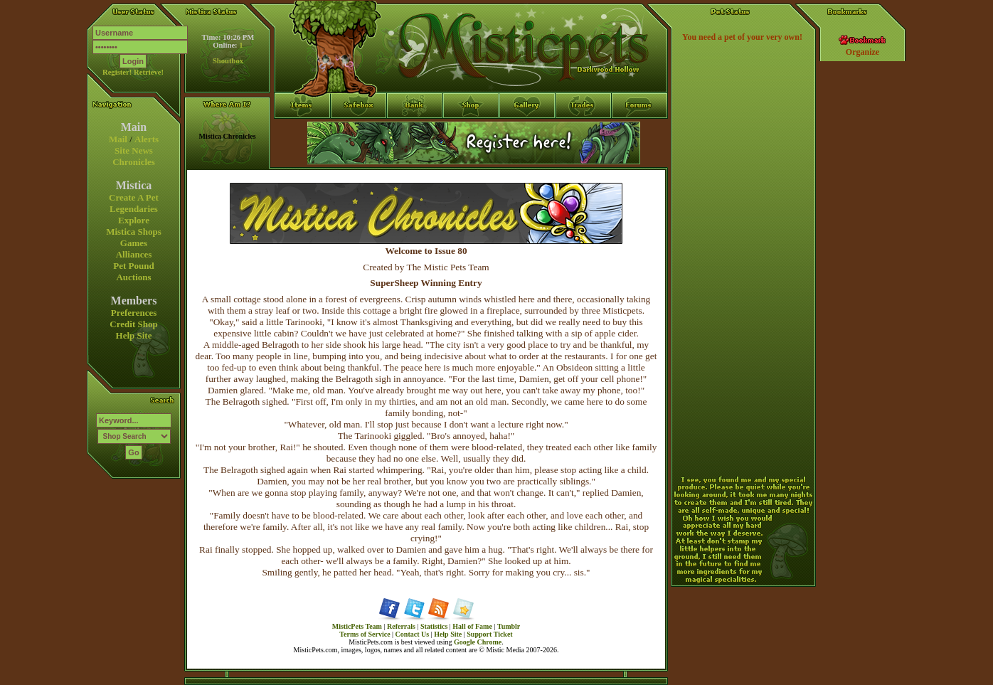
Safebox (359, 131)
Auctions (133, 277)
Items (302, 157)
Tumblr (508, 626)
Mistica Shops (133, 231)
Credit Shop (133, 324)
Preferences (133, 312)
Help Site (134, 335)
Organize (862, 52)
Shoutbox (228, 61)
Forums (640, 131)
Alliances (134, 254)
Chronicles (133, 161)
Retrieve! (149, 72)
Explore (133, 220)
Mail (118, 139)
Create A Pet (134, 197)
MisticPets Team (357, 626)
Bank (415, 131)
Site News (134, 150)
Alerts (146, 139)
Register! (117, 72)
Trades (584, 131)
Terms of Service (364, 634)
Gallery (527, 131)
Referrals (401, 626)
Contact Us (412, 634)
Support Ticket (489, 634)
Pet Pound (133, 265)
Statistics (433, 626)
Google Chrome (477, 642)
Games (133, 243)
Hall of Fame (472, 626)
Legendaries (134, 208)
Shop (471, 131)
